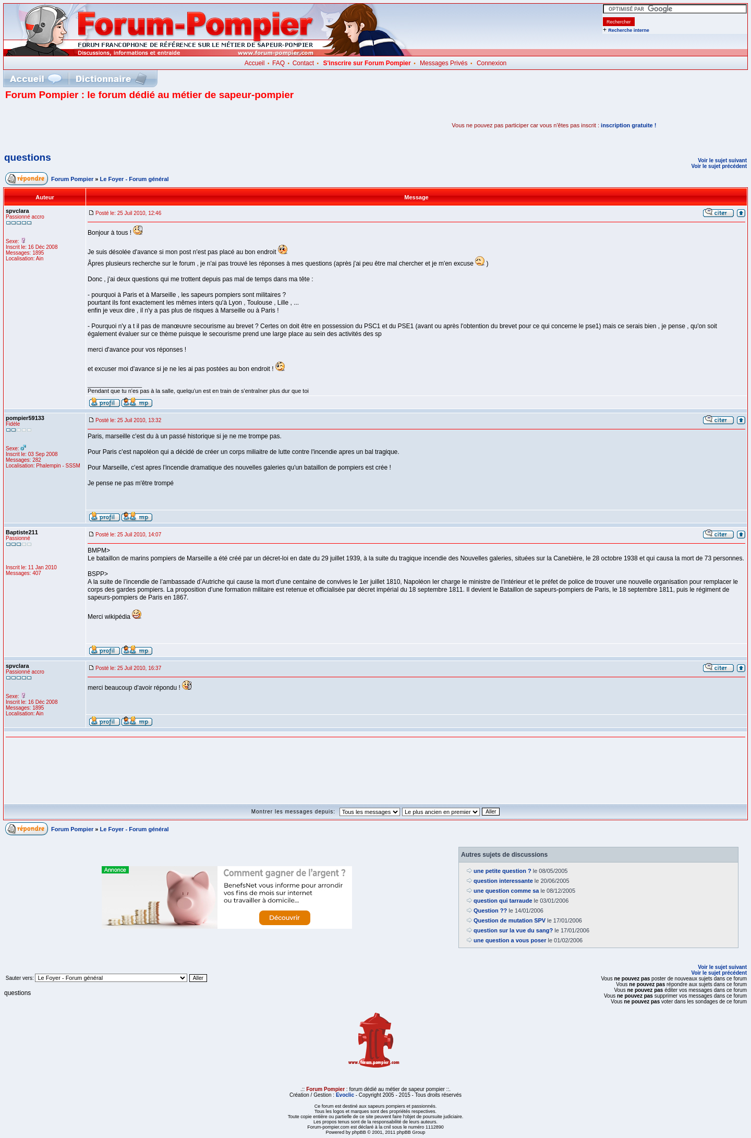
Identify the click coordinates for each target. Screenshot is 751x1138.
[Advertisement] (127, 125)
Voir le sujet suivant (722, 160)
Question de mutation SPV (510, 920)
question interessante (503, 881)
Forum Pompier (72, 179)
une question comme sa (506, 891)
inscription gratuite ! (628, 125)
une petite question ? (502, 871)
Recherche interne (628, 30)
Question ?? (490, 910)
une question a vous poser (510, 940)
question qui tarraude (503, 900)
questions (27, 157)
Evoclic (345, 1095)
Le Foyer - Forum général (134, 179)
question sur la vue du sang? (513, 930)
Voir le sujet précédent (719, 166)
